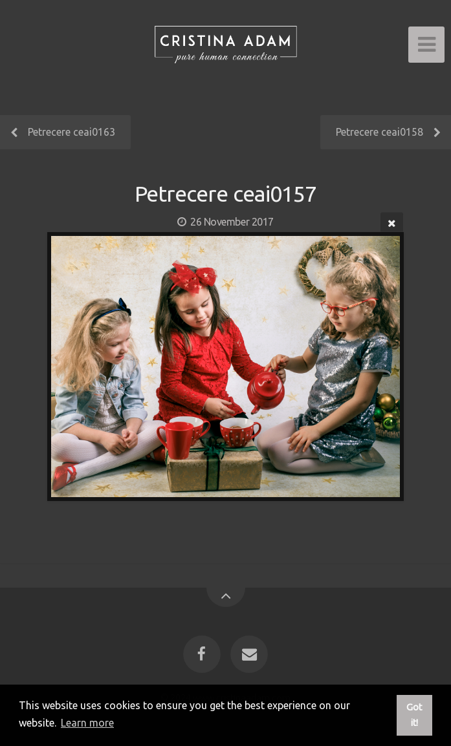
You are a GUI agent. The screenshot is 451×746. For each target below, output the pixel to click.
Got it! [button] (414, 715)
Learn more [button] (87, 723)
